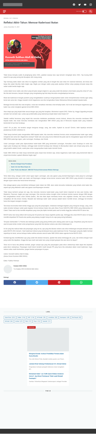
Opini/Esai (10, 317)
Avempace (64, 317)
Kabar (21, 317)
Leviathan (52, 317)
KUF (31, 317)
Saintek (46, 321)
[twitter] (78, 3)
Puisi (37, 321)
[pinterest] (59, 281)
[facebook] (73, 3)
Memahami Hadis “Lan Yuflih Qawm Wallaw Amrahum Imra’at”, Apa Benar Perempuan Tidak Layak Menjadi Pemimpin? (46, 376)
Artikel (18, 321)
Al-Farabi (41, 317)
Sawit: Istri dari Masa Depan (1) (20, 165)
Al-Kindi (9, 321)
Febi (28, 321)
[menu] (5, 9)
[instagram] (89, 3)
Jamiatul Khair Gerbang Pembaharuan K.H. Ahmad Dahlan (47, 363)
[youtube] (84, 3)
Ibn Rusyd (76, 317)
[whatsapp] (81, 281)
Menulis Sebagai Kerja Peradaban (21, 162)
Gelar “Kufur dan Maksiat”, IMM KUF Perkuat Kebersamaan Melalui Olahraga (35, 168)
